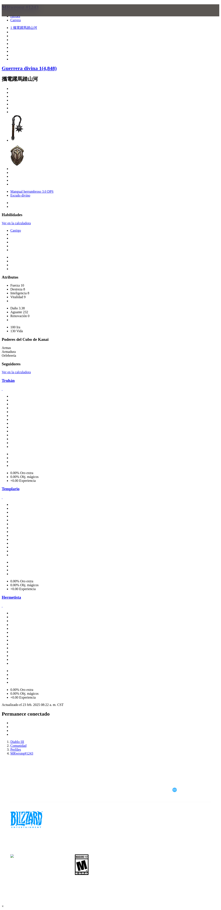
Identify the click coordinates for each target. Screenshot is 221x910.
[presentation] (18, 15)
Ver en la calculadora (16, 223)
